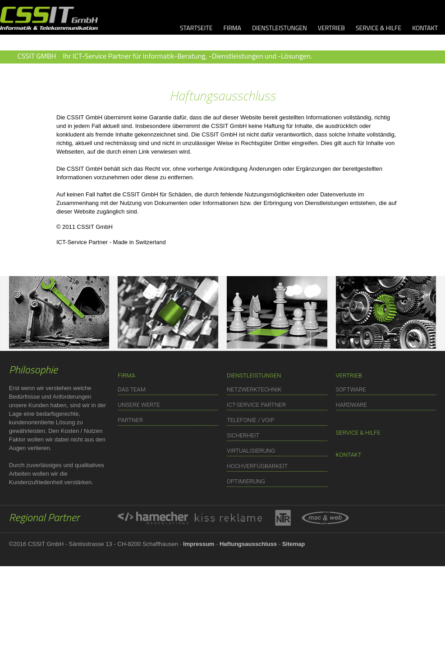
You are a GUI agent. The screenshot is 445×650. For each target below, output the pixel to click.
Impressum (198, 544)
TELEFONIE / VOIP (250, 420)
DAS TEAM (132, 389)
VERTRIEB (331, 27)
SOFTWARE (351, 389)
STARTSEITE (196, 27)
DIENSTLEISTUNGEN (279, 27)
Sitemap (293, 544)
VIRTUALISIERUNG (251, 450)
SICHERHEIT (243, 435)
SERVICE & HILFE (378, 27)
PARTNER (130, 420)
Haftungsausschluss (248, 544)
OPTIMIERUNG (246, 481)
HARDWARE (351, 404)
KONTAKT (425, 27)
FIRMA (232, 27)
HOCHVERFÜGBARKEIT (257, 466)
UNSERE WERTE (139, 404)
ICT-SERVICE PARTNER (256, 404)
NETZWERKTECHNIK (254, 389)
